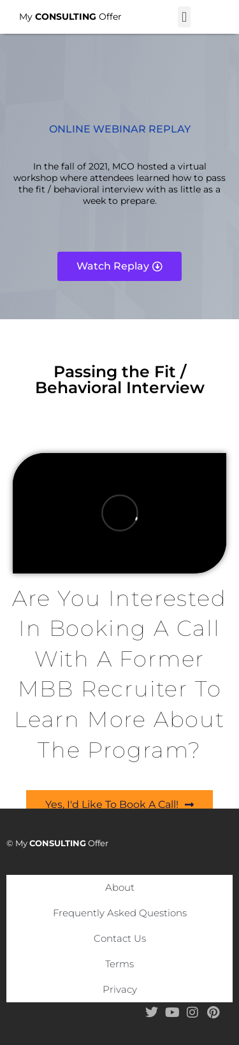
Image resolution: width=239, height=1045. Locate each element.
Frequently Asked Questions (120, 913)
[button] (184, 16)
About (119, 887)
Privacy (120, 989)
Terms (119, 964)
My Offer (70, 16)
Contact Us (120, 938)
